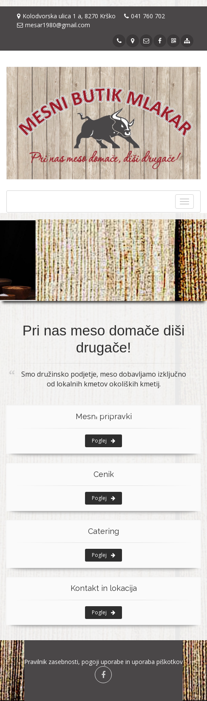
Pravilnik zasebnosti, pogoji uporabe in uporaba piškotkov (103, 662)
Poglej (103, 440)
